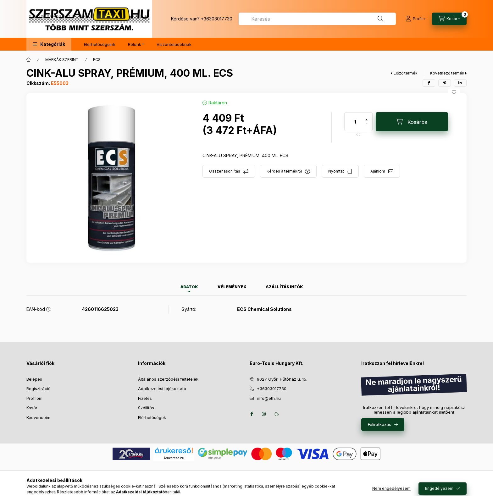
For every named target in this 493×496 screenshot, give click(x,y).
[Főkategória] (28, 60)
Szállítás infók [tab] (284, 286)
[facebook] (429, 83)
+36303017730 (216, 18)
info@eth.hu (269, 398)
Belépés (34, 379)
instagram (264, 414)
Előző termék (406, 73)
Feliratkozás (379, 424)
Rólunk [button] (134, 44)
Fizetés (145, 398)
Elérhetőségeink (99, 44)
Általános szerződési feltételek (168, 379)
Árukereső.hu (173, 458)
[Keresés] (380, 19)
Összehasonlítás (224, 171)
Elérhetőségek (152, 417)
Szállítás (146, 407)
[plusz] (366, 117)
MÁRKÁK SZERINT (62, 59)
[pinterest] (444, 83)
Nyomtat (336, 171)
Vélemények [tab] (232, 286)
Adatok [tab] (189, 286)
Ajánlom (377, 171)
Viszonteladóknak (174, 44)
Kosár (31, 407)
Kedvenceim (38, 417)
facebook (251, 414)
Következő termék (447, 73)
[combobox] (317, 19)
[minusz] (366, 126)
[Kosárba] (412, 121)
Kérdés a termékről (284, 171)
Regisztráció (38, 388)
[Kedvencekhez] (454, 92)
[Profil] (415, 19)
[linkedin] (460, 83)
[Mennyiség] (355, 122)
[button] (48, 44)
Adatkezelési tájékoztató (162, 388)
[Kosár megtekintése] (449, 19)
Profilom (34, 398)
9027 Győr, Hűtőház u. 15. (282, 379)
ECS (97, 59)
